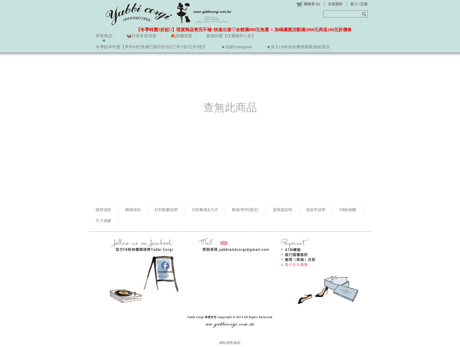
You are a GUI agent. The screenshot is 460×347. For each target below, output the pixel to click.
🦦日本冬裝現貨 (141, 35)
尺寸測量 (103, 220)
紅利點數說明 (166, 209)
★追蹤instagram (236, 46)
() (308, 4)
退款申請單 (315, 209)
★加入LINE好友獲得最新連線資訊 (298, 46)
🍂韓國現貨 (181, 35)
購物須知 (133, 209)
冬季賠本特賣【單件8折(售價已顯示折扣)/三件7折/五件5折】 (151, 46)
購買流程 (103, 209)
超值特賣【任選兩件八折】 (231, 35)
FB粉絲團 (347, 209)
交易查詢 (335, 4)
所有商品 (104, 35)
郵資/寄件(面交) (245, 209)
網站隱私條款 (230, 343)
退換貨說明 (282, 209)
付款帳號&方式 (205, 209)
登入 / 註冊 (359, 4)
